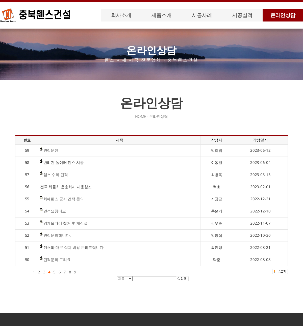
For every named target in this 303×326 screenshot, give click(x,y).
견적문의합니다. (57, 235)
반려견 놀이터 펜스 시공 (63, 162)
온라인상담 (282, 15)
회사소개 (121, 15)
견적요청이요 (54, 210)
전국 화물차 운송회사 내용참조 (66, 186)
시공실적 (242, 15)
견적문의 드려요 (57, 259)
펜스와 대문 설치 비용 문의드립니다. (74, 247)
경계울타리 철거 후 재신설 (65, 223)
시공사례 (202, 15)
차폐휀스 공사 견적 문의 (63, 198)
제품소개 (161, 15)
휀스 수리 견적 (55, 174)
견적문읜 (50, 150)
